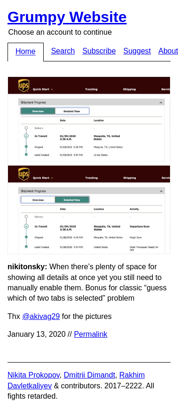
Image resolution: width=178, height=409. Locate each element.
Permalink (90, 334)
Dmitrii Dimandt (89, 375)
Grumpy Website (67, 16)
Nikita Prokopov (34, 375)
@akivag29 (41, 316)
